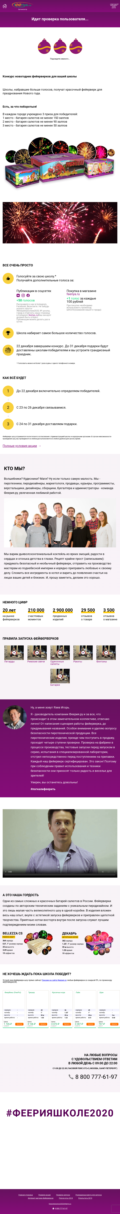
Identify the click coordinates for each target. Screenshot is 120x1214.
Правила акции (44, 1195)
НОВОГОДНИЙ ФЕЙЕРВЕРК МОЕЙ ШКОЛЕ (113, 6)
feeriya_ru (33, 315)
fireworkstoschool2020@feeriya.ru (60, 1204)
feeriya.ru (73, 294)
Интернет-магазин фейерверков (40, 1198)
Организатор (22, 9)
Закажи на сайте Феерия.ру (54, 980)
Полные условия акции (20, 446)
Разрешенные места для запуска (89, 1195)
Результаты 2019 (85, 1198)
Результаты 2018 (66, 1198)
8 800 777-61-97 (96, 1076)
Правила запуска (63, 1195)
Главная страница (25, 1195)
